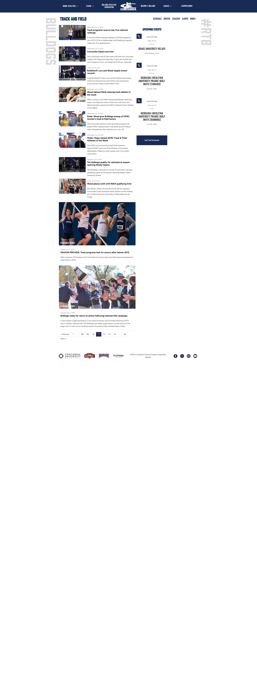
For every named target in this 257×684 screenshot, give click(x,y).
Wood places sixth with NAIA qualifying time (109, 183)
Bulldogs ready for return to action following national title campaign (93, 315)
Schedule (157, 18)
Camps (185, 18)
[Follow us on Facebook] (175, 356)
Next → (63, 339)
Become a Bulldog (148, 5)
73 (109, 334)
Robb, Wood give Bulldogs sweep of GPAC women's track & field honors (108, 117)
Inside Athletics (69, 6)
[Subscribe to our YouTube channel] (195, 356)
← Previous (65, 334)
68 (82, 334)
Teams (88, 6)
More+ (193, 18)
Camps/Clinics (186, 5)
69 (88, 334)
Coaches (176, 18)
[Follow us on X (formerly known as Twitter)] (182, 356)
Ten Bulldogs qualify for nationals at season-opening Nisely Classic (109, 163)
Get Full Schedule (152, 140)
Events (166, 6)
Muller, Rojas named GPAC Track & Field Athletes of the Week (107, 139)
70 (93, 334)
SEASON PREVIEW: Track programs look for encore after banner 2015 (94, 252)
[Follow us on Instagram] (188, 356)
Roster (167, 18)
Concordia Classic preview (100, 51)
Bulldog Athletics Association (109, 5)
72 (104, 334)
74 (115, 334)
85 (125, 334)
